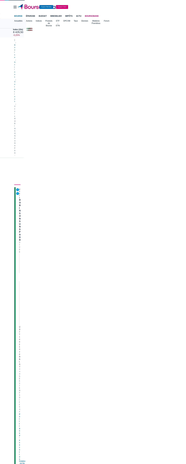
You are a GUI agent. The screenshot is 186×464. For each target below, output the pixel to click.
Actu (78, 16)
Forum (129, 21)
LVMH (17, 356)
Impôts (68, 16)
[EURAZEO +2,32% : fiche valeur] (140, 30)
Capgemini (98, 353)
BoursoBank (92, 16)
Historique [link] (76, 65)
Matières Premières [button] (114, 21)
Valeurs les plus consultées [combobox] (147, 119)
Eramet (57, 339)
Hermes (97, 333)
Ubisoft (96, 342)
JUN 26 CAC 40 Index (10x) (23, 27)
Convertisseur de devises (103, 384)
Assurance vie (73, 400)
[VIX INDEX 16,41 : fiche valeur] (119, 30)
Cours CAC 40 (20, 389)
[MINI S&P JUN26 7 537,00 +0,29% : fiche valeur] (75, 28)
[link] (17, 430)
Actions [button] (29, 21)
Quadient (57, 348)
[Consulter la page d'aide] (137, 7)
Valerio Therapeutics (101, 336)
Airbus (96, 345)
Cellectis (18, 348)
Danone (18, 351)
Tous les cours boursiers (24, 386)
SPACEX (138, 133)
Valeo (56, 356)
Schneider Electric (21, 345)
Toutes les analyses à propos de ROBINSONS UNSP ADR (106, 216)
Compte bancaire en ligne (24, 403)
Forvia (56, 345)
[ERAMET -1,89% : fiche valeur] (162, 28)
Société (64, 65)
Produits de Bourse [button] (53, 21)
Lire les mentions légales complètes (25, 309)
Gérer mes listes (140, 151)
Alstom (57, 342)
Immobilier (56, 16)
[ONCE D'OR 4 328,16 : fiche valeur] (98, 30)
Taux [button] (90, 21)
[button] (15, 7)
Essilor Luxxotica (21, 339)
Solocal (57, 351)
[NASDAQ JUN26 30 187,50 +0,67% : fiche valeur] (49, 28)
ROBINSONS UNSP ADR (32, 74)
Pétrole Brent (139, 129)
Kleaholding (98, 359)
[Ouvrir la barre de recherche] (127, 7)
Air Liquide (98, 348)
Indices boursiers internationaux (66, 384)
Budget (43, 16)
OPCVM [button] (81, 21)
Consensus (53, 65)
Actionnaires (90, 65)
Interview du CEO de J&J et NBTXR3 (147, 354)
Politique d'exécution (27, 95)
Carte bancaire (20, 406)
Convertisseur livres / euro (143, 384)
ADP (56, 359)
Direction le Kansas (141, 360)
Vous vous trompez (141, 368)
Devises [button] (99, 21)
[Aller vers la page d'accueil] (92, 7)
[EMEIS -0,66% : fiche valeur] (162, 30)
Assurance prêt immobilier (130, 400)
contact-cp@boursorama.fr (44, 280)
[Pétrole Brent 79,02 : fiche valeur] (98, 28)
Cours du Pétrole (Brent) (63, 389)
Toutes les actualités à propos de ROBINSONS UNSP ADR (106, 134)
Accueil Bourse (20, 384)
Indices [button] (39, 21)
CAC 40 (138, 137)
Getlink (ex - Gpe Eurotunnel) (25, 353)
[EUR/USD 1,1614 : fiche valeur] (119, 28)
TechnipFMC (59, 353)
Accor (96, 351)
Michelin (18, 342)
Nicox (17, 359)
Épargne (30, 16)
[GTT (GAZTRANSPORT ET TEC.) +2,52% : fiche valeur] (140, 28)
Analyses (40, 65)
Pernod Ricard (99, 339)
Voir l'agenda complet (23, 259)
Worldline (97, 356)
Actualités (28, 65)
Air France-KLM (20, 336)
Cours (18, 65)
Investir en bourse (127, 403)
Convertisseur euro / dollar (104, 389)
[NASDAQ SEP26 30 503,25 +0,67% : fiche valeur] (49, 30)
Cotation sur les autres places (31, 98)
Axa (16, 333)
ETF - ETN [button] (69, 21)
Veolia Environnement (62, 336)
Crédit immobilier (74, 403)
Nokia (56, 333)
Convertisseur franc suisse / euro (146, 386)
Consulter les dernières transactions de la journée (102, 117)
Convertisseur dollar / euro (104, 386)
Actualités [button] (18, 21)
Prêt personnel (73, 406)
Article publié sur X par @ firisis (145, 357)
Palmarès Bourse (60, 386)
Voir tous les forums (123, 286)
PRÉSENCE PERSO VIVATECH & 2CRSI (149, 335)
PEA (122, 406)
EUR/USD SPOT (141, 145)
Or (136, 141)
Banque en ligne (21, 400)
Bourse (18, 16)
